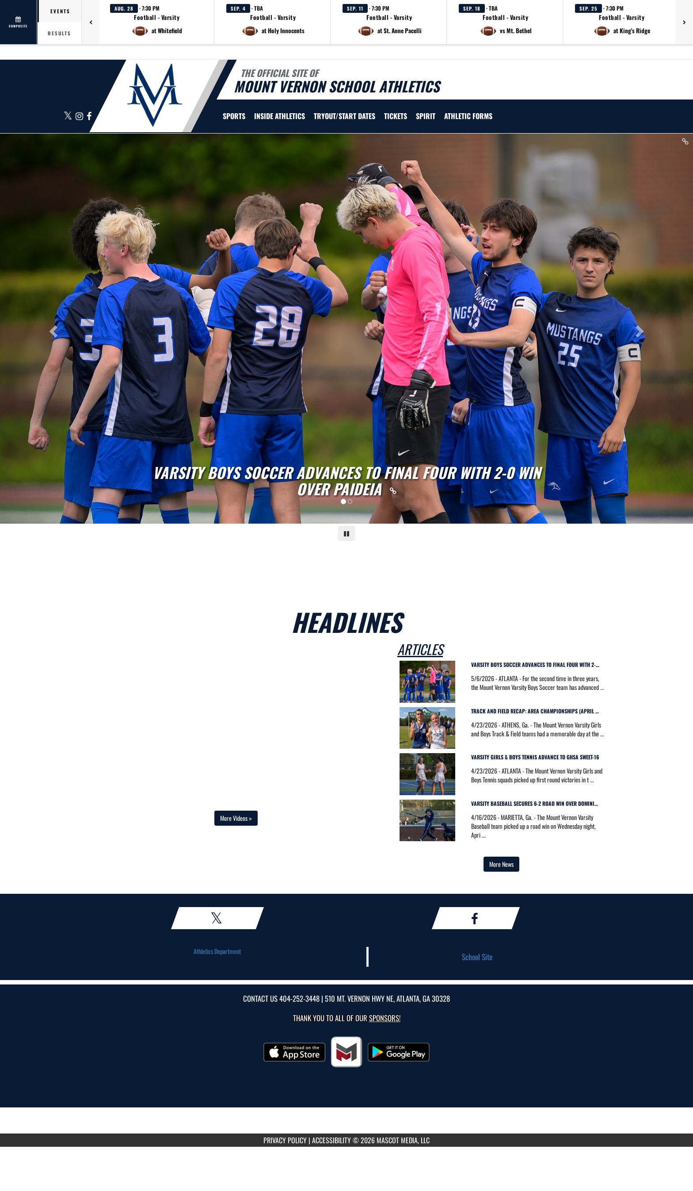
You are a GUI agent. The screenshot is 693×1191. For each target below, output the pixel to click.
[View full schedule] (19, 22)
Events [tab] (60, 11)
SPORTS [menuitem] (234, 116)
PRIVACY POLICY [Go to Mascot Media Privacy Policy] (285, 1140)
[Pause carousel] (346, 533)
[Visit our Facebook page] (89, 116)
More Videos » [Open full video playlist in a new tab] (236, 818)
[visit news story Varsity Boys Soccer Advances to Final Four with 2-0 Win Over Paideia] (538, 666)
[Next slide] (641, 329)
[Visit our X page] (68, 116)
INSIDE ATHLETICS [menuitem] (279, 116)
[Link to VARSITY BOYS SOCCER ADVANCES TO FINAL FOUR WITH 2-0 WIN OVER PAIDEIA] (347, 480)
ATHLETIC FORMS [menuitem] (468, 116)
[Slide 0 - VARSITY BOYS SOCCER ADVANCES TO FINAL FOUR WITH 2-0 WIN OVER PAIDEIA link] (346, 329)
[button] (156, 22)
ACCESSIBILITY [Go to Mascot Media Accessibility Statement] (331, 1140)
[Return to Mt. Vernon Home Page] (154, 95)
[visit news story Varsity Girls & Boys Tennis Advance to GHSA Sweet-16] (538, 758)
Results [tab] (59, 33)
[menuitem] (344, 116)
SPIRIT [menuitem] (425, 116)
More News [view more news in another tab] (501, 864)
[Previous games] (90, 22)
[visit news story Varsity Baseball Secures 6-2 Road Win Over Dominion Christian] (538, 805)
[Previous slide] (52, 329)
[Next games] (684, 22)
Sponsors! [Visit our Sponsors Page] (384, 1017)
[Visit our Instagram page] (80, 116)
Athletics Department (217, 951)
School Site (477, 956)
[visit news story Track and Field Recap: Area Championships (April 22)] (538, 712)
